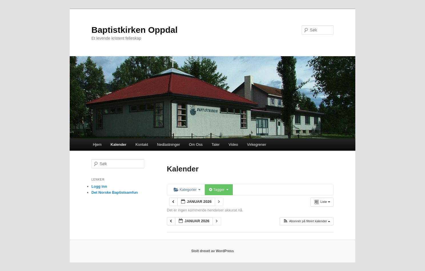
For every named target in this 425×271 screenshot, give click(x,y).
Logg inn (99, 186)
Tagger (218, 189)
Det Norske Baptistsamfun (114, 192)
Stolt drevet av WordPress (212, 251)
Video (233, 144)
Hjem (97, 144)
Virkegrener (256, 144)
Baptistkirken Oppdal (134, 30)
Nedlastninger (168, 144)
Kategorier (187, 189)
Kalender (119, 144)
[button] (306, 221)
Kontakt (141, 144)
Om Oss (196, 144)
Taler (216, 144)
